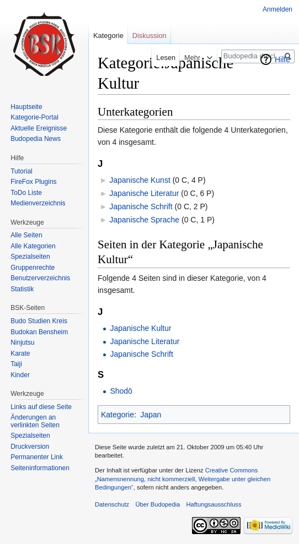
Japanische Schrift (140, 206)
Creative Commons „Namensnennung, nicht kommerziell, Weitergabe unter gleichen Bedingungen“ (182, 479)
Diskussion (149, 35)
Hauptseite (26, 107)
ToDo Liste (26, 193)
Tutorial (21, 171)
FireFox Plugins (33, 182)
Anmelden (277, 9)
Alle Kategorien (32, 246)
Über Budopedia (157, 504)
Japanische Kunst (139, 180)
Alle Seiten (26, 235)
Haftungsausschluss (213, 504)
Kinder (20, 375)
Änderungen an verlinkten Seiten (35, 421)
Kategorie (117, 414)
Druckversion (29, 446)
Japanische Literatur (144, 193)
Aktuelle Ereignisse (38, 128)
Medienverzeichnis (37, 203)
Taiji (16, 364)
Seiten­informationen (40, 468)
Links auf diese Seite (41, 407)
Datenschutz (112, 504)
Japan (150, 414)
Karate (20, 353)
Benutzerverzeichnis (40, 278)
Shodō (121, 391)
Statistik (22, 289)
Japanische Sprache (144, 219)
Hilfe (282, 59)
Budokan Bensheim (39, 332)
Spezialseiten (30, 256)
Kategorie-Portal (34, 117)
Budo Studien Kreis (38, 321)
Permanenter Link (36, 457)
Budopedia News (35, 139)
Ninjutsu (22, 342)
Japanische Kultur (140, 328)
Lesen (162, 57)
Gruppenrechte (32, 267)
